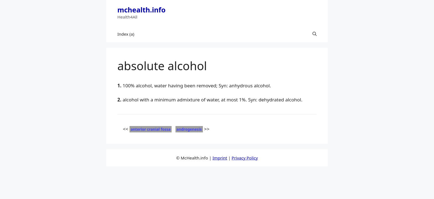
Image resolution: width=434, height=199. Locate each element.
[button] (314, 34)
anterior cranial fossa (150, 129)
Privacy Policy (245, 158)
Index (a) (125, 34)
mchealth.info (141, 9)
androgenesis (189, 129)
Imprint (220, 158)
